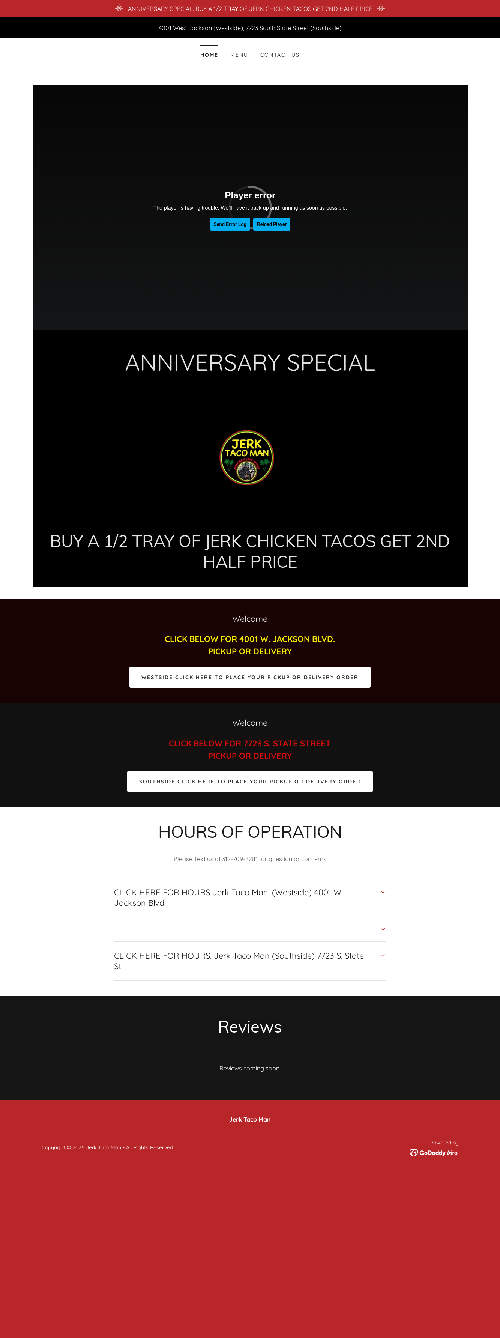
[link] (250, 464)
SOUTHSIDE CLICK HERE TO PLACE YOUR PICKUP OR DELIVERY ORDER (250, 781)
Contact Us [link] (280, 54)
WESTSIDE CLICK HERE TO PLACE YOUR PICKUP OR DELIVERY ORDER (250, 677)
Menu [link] (239, 54)
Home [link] (209, 54)
